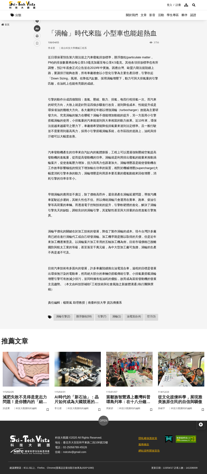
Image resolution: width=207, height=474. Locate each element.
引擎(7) (102, 316)
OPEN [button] (103, 420)
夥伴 (184, 15)
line (36, 78)
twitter (37, 71)
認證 (193, 15)
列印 (37, 93)
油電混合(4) (134, 316)
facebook (37, 64)
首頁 (5, 24)
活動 (161, 15)
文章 (144, 15)
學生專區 (173, 15)
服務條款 (143, 444)
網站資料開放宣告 (149, 450)
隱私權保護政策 (147, 438)
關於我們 (132, 15)
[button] (194, 5)
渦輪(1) (116, 316)
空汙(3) (151, 316)
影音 (152, 15)
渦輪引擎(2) (63, 316)
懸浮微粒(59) (84, 316)
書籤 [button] (37, 100)
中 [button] (37, 86)
